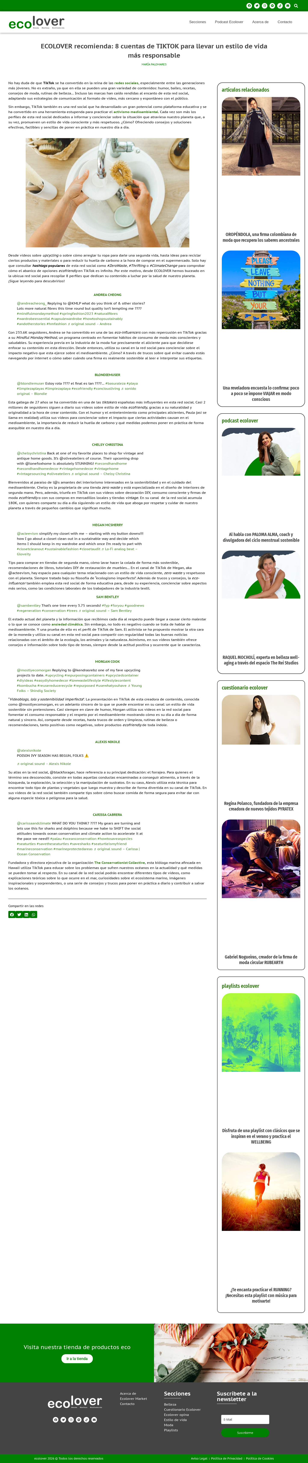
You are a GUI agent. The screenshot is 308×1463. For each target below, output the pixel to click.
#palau (56, 838)
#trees (72, 610)
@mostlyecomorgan (34, 670)
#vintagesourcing (31, 474)
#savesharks (80, 844)
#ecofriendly (82, 388)
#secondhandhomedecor (37, 468)
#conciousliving (107, 388)
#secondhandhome (111, 463)
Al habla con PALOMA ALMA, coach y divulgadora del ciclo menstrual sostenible (261, 537)
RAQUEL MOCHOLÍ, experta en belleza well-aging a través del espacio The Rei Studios (261, 660)
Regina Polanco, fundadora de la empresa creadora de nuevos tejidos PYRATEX (261, 806)
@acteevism (27, 533)
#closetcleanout (30, 549)
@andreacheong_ (31, 303)
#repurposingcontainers (85, 675)
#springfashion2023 (76, 313)
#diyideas (25, 680)
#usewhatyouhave (111, 685)
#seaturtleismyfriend (109, 844)
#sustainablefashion (61, 549)
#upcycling (54, 675)
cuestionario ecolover (245, 687)
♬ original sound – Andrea (89, 324)
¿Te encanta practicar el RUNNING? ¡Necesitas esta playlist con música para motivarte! (261, 1295)
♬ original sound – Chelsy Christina (100, 474)
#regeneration (29, 610)
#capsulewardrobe (66, 318)
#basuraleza (115, 383)
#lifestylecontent (116, 680)
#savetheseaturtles (53, 844)
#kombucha (26, 685)
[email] (245, 1419)
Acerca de (260, 22)
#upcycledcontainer (122, 675)
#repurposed (84, 685)
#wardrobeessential (33, 318)
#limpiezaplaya (58, 388)
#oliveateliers (58, 474)
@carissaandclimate (34, 823)
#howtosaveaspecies (115, 838)
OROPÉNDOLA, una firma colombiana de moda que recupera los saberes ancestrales (261, 237)
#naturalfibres (106, 313)
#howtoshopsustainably (103, 318)
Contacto (285, 22)
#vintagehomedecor (76, 468)
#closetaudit (90, 549)
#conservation (54, 610)
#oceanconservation (79, 838)
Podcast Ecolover (229, 22)
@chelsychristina (31, 453)
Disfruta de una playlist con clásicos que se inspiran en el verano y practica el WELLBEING (261, 1136)
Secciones (197, 22)
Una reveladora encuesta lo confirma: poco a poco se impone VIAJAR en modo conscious (261, 393)
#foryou (117, 605)
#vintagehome (106, 468)
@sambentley (28, 605)
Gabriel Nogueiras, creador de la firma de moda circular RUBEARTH (261, 959)
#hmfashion (57, 324)
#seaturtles (26, 844)
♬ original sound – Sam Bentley (105, 610)
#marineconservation (34, 849)
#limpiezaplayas (30, 388)
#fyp (106, 605)
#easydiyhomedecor (51, 680)
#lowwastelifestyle (85, 680)
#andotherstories (31, 324)
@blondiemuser (30, 383)
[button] (295, 5)
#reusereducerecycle (55, 685)
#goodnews (134, 605)
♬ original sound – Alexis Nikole (44, 763)
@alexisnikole (29, 750)
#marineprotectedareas (73, 849)
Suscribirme (245, 1433)
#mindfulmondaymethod (38, 313)
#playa (132, 383)
